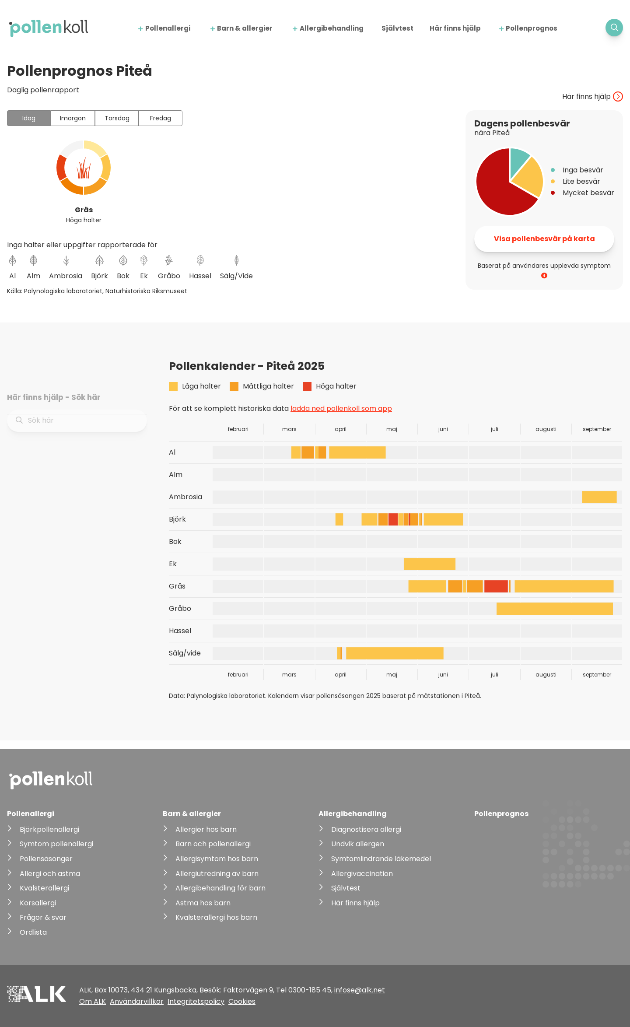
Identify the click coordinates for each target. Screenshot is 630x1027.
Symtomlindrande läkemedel (381, 859)
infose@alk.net (359, 990)
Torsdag (117, 118)
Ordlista (33, 932)
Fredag (160, 118)
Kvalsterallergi (44, 888)
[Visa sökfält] (614, 27)
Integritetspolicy (196, 1001)
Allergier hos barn (206, 829)
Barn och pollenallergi (213, 844)
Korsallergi (38, 903)
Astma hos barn (203, 903)
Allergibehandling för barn (220, 888)
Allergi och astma (50, 874)
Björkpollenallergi (49, 829)
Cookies (242, 1001)
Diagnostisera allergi (366, 829)
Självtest (397, 28)
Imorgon (73, 118)
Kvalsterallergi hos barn (216, 917)
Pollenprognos (531, 28)
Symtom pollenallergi (56, 844)
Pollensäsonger (46, 859)
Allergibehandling (332, 28)
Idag (28, 118)
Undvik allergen (357, 844)
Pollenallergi (167, 28)
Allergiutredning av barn (217, 874)
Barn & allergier (245, 28)
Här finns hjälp (455, 28)
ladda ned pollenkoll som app (341, 408)
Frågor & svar (43, 917)
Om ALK (92, 1001)
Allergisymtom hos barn (216, 859)
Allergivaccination (362, 874)
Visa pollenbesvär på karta (544, 239)
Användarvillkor (137, 1001)
